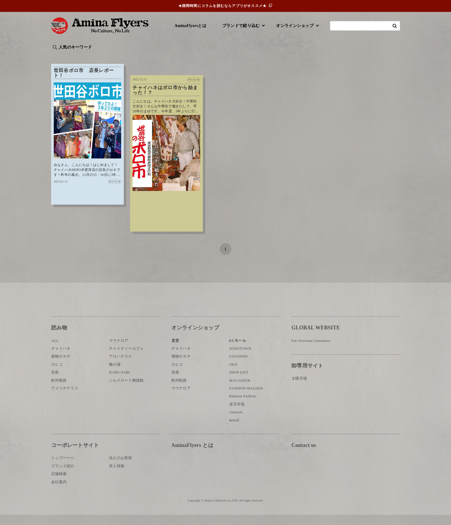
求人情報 (116, 476)
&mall (234, 430)
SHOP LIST (238, 382)
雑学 (100, 57)
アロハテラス (120, 366)
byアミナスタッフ (181, 57)
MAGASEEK (240, 390)
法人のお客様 (120, 468)
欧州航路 (59, 390)
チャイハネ (60, 358)
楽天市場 (237, 414)
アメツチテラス (64, 398)
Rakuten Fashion (242, 406)
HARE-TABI (119, 382)
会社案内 (59, 492)
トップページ (62, 468)
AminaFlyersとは (190, 26)
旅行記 (60, 57)
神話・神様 (217, 57)
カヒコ (57, 374)
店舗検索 (59, 484)
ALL (55, 351)
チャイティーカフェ (126, 358)
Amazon (236, 422)
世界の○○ (122, 57)
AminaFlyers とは (192, 455)
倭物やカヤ (60, 366)
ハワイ (81, 57)
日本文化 (148, 57)
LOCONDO (238, 366)
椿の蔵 (115, 374)
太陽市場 (299, 388)
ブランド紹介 (62, 476)
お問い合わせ (326, 474)
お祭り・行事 (270, 57)
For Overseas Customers (310, 351)
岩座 (55, 382)
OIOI (233, 374)
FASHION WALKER (246, 398)
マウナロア (118, 351)
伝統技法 (299, 57)
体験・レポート (331, 57)
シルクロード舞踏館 (126, 390)
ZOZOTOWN (240, 358)
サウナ (243, 57)
